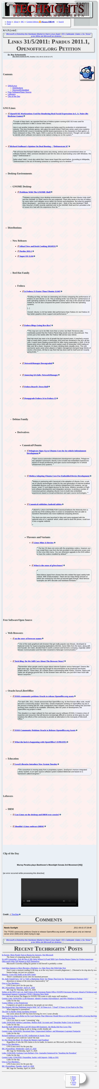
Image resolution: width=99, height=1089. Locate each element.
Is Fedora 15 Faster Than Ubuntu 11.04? (42, 292)
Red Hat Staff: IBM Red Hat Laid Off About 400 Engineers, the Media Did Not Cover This (36, 1027)
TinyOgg (15, 915)
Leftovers (12, 95)
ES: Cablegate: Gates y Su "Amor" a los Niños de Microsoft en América (61, 36)
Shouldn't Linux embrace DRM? (29, 827)
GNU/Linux (12, 86)
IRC (22, 22)
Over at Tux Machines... (11, 984)
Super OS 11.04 (26, 257)
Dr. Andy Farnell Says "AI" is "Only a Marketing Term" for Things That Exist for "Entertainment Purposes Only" (45, 979)
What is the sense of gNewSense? (48, 566)
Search (61, 22)
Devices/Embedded (20, 91)
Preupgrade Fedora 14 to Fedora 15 (40, 399)
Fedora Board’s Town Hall (36, 387)
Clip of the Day (14, 97)
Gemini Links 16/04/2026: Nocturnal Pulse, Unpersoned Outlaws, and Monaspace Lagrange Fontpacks (41, 1032)
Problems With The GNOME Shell (35, 192)
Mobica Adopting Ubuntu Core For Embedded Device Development (59, 476)
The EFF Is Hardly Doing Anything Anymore (19, 1012)
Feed (8, 24)
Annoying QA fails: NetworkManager (41, 375)
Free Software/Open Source (19, 93)
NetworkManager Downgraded (38, 364)
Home (9, 22)
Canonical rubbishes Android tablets (45, 505)
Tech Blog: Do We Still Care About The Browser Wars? (39, 662)
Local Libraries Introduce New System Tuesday (36, 765)
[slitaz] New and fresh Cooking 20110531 (37, 247)
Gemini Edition (32, 22)
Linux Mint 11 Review (44, 543)
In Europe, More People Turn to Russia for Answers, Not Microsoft (27, 955)
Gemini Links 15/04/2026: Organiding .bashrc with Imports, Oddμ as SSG (30, 1058)
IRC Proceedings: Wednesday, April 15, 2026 (19, 1049)
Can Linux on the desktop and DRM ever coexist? (37, 815)
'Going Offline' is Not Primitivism (15, 1003)
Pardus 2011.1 (25, 252)
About (16, 22)
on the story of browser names (28, 639)
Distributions (17, 89)
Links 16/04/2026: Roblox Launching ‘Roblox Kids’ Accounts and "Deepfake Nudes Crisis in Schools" (41, 1023)
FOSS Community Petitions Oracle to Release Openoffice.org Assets (45, 731)
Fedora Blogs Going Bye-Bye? (37, 326)
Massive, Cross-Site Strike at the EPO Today (19, 975)
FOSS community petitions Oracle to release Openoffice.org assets (44, 697)
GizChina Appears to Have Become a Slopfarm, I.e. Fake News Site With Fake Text (34, 969)
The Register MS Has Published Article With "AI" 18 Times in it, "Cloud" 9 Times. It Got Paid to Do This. (42, 1008)
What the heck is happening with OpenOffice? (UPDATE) (40, 742)
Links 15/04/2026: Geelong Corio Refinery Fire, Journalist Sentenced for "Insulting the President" (39, 1054)
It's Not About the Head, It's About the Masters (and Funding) (25, 1041)
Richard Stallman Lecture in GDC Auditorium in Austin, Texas (26, 1036)
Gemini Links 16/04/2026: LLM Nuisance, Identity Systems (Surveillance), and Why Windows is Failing (42, 999)
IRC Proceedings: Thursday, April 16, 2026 (18, 988)
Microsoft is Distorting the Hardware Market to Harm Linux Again (33, 35)
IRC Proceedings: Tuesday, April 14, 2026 (18, 1067)
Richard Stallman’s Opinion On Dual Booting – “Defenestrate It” (39, 147)
